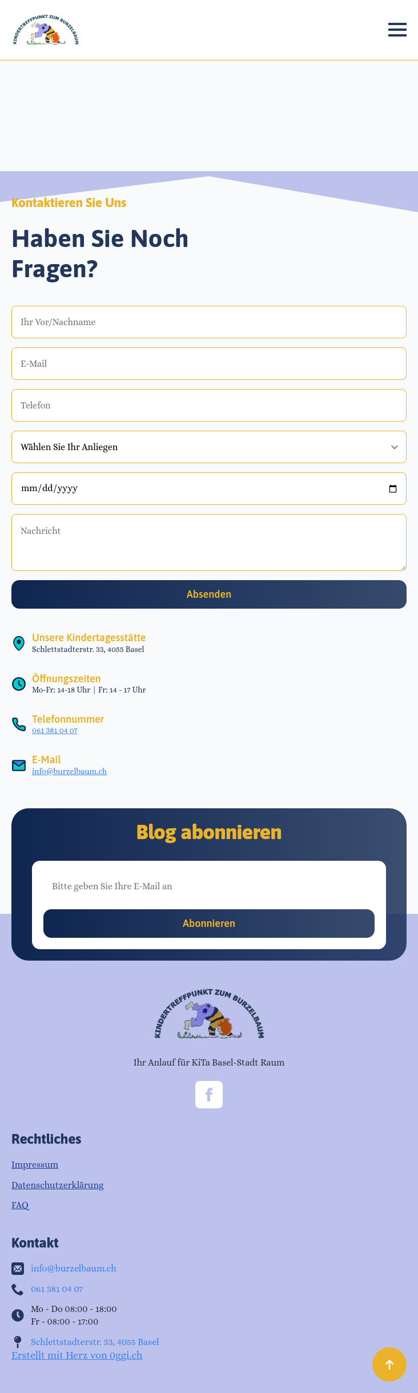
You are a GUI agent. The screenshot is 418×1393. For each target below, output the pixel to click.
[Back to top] (389, 1364)
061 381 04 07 (54, 730)
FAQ (20, 1205)
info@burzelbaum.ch (69, 771)
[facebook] (209, 1094)
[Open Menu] (397, 30)
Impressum (34, 1164)
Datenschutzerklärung (57, 1185)
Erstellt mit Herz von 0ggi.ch (77, 1355)
